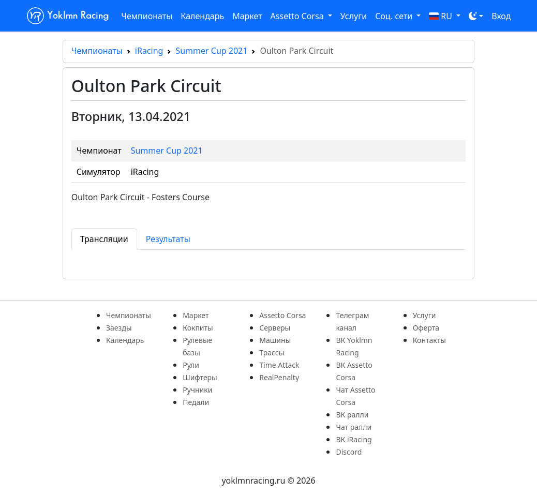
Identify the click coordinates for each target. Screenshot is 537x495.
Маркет (247, 16)
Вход (501, 16)
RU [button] (441, 16)
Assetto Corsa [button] (298, 16)
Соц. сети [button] (394, 16)
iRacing (149, 50)
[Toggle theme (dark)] (476, 16)
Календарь (202, 16)
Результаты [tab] (168, 239)
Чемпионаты (146, 16)
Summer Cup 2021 (211, 50)
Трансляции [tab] (104, 239)
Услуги (353, 16)
